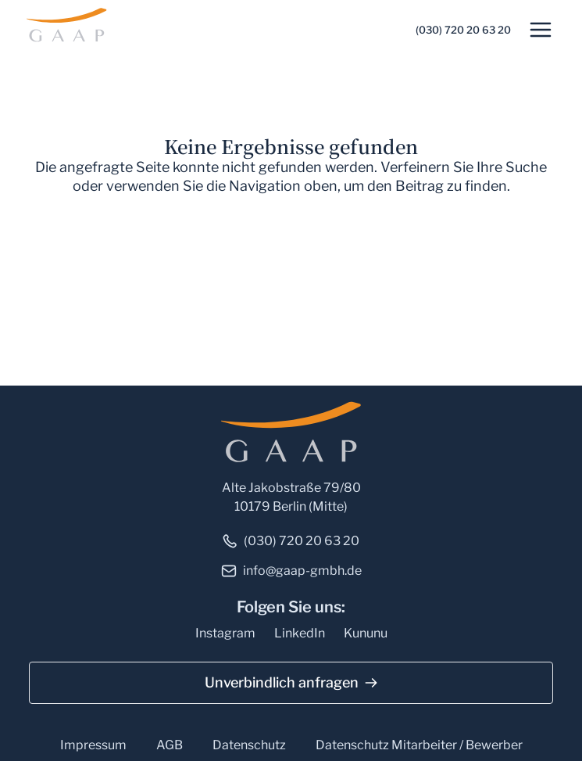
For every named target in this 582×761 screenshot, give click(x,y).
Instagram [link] (225, 633)
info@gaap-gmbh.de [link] (302, 570)
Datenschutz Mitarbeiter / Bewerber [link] (419, 745)
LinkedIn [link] (299, 633)
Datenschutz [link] (249, 745)
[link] (69, 23)
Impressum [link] (93, 745)
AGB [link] (169, 745)
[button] (540, 29)
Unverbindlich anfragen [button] (282, 682)
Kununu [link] (365, 633)
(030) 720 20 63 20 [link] (463, 29)
